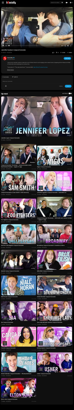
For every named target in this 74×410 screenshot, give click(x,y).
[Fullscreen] (70, 45)
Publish (68, 86)
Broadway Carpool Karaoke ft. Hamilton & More (50, 245)
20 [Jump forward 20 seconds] (65, 45)
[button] (71, 2)
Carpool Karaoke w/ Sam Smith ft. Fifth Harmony (15, 192)
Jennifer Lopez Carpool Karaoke (10, 138)
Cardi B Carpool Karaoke (8, 348)
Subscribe (67, 58)
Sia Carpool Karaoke (7, 322)
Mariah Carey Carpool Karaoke (10, 271)
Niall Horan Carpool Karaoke (9, 296)
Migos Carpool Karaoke (44, 167)
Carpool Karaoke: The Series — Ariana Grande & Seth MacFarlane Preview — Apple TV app (16, 166)
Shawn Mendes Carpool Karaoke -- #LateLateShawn (16, 373)
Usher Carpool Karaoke (44, 373)
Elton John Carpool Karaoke (9, 399)
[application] (37, 27)
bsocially (11, 58)
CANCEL (61, 86)
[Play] (3, 45)
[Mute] (68, 45)
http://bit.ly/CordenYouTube (40, 67)
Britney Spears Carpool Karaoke (46, 348)
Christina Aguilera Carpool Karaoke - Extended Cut (51, 192)
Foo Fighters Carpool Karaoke (9, 219)
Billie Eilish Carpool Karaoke (45, 271)
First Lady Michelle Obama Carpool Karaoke (49, 322)
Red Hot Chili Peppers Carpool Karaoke (12, 245)
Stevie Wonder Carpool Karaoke (46, 296)
